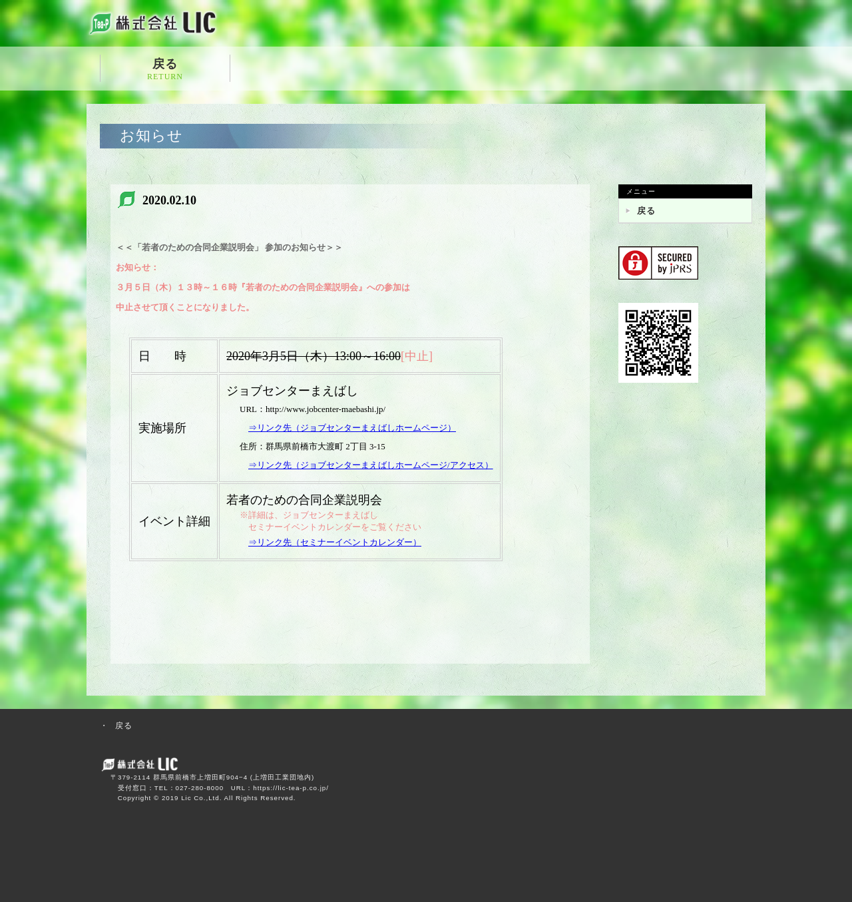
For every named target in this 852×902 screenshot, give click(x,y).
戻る (165, 69)
